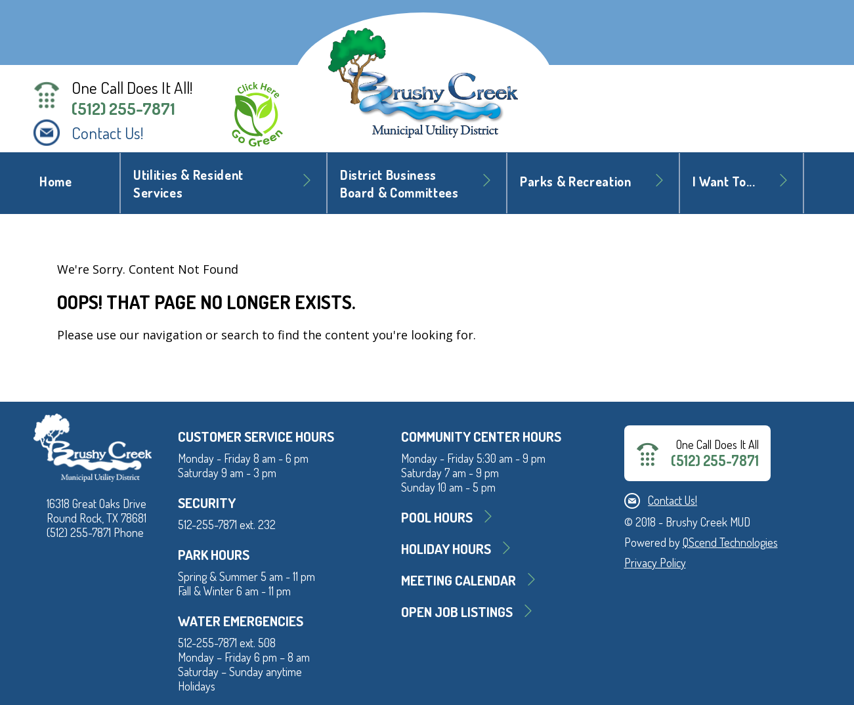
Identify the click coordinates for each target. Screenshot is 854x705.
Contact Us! (108, 132)
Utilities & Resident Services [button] (188, 184)
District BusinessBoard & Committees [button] (399, 184)
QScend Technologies (730, 542)
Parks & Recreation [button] (575, 181)
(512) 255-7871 (123, 108)
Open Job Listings (457, 611)
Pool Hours (437, 517)
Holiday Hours (446, 548)
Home (55, 181)
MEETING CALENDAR (458, 580)
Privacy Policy (655, 562)
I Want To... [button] (724, 181)
